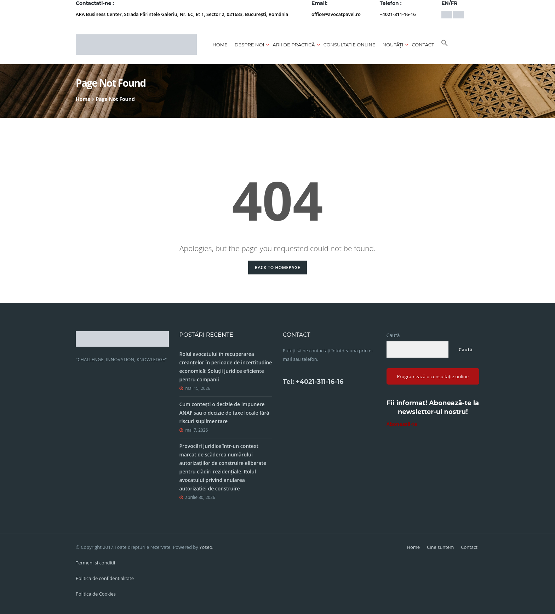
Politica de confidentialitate (105, 578)
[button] (444, 44)
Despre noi (249, 44)
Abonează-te (402, 424)
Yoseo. (206, 547)
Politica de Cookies (96, 594)
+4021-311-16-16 (398, 14)
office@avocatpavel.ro (336, 14)
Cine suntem (440, 547)
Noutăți (393, 44)
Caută (393, 335)
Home (220, 44)
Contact (423, 44)
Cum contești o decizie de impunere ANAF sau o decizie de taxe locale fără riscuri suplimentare (224, 413)
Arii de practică (294, 44)
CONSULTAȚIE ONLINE (350, 44)
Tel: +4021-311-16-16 (313, 382)
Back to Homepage (278, 268)
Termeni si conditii (95, 562)
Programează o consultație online (433, 376)
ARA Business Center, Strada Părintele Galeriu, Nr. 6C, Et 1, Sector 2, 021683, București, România (182, 14)
